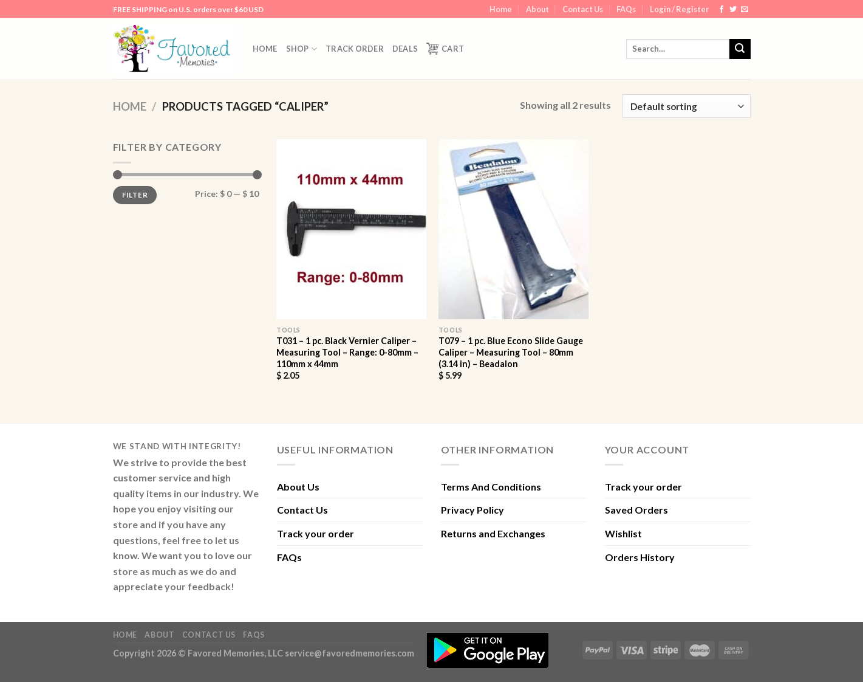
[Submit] (739, 49)
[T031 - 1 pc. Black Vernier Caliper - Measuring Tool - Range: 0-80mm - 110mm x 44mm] (351, 229)
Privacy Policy (472, 509)
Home (500, 9)
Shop (301, 49)
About (537, 9)
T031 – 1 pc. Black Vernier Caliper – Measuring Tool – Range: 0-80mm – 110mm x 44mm (347, 352)
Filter (135, 194)
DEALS (405, 48)
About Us (298, 486)
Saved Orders (636, 509)
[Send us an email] (744, 9)
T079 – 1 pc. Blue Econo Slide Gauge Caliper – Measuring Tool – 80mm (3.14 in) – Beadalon (510, 352)
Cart (445, 49)
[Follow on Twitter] (733, 9)
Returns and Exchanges (493, 533)
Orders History (640, 557)
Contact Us (582, 9)
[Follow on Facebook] (721, 9)
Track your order (315, 533)
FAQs (626, 9)
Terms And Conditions (491, 486)
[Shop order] (686, 106)
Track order (355, 48)
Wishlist (623, 533)
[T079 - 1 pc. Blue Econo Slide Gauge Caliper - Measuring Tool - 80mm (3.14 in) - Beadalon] (513, 229)
